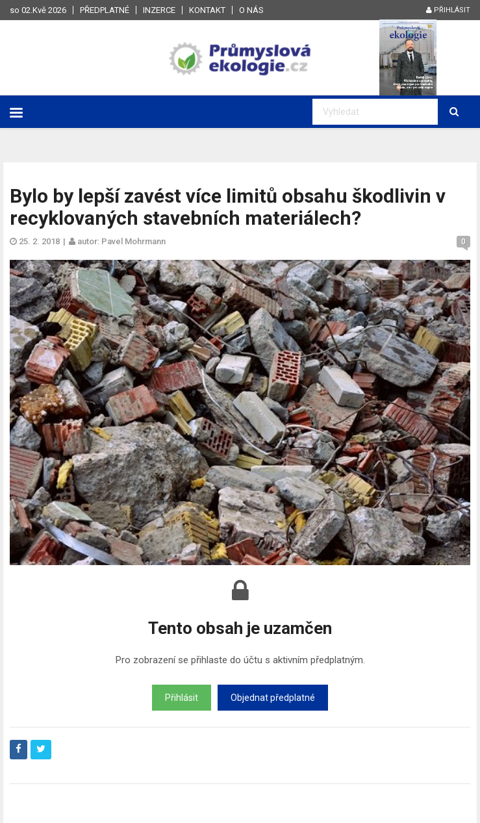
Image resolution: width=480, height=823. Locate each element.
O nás (251, 10)
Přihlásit (448, 10)
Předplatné (104, 10)
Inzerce (159, 10)
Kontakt (207, 10)
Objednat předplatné (273, 697)
